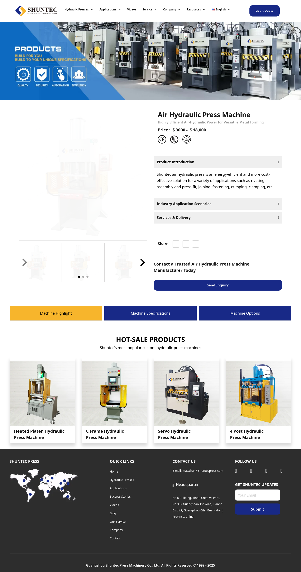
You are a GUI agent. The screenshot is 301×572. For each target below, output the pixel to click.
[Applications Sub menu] (121, 9)
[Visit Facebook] (286, 470)
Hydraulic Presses (76, 9)
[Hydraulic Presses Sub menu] (94, 9)
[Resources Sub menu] (206, 9)
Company (169, 9)
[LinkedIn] (195, 244)
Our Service (118, 522)
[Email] (257, 495)
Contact (115, 538)
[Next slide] (142, 262)
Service (147, 9)
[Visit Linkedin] (240, 470)
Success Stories (120, 496)
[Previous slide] (24, 262)
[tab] (79, 277)
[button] (40, 262)
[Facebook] (175, 244)
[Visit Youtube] (270, 470)
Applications (107, 9)
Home (114, 471)
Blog (113, 513)
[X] (185, 244)
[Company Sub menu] (181, 9)
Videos (131, 9)
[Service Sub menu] (157, 9)
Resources (194, 9)
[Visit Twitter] (255, 470)
